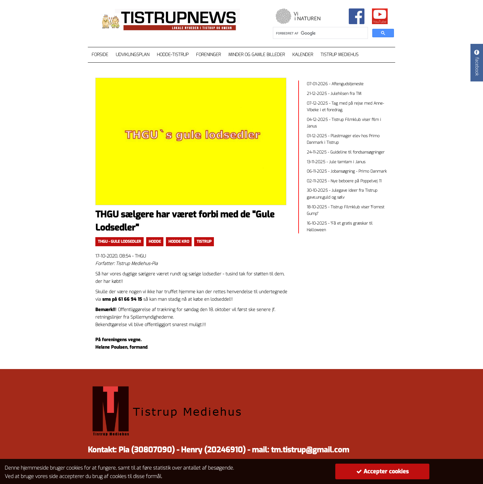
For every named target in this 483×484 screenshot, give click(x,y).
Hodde (155, 241)
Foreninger (208, 55)
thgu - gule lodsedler (119, 241)
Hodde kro (178, 241)
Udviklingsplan (132, 55)
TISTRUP (204, 241)
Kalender (302, 55)
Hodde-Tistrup (172, 55)
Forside (100, 55)
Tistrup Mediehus (339, 55)
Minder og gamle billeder (256, 55)
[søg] (320, 33)
